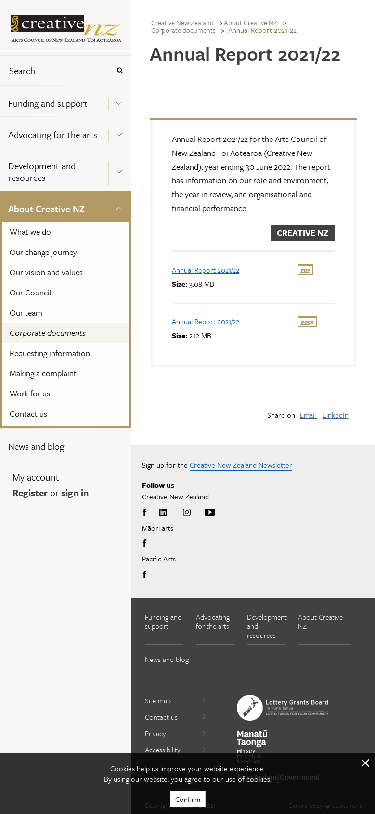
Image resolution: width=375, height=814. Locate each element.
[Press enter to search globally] (119, 70)
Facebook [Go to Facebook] (146, 513)
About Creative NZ (46, 208)
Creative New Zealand (182, 22)
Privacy (176, 733)
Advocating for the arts (52, 134)
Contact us (28, 413)
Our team (26, 312)
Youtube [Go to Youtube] (209, 513)
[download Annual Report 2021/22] (205, 270)
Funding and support (48, 103)
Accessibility (176, 749)
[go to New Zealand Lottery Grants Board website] (282, 708)
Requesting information (50, 353)
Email (309, 414)
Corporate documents (48, 333)
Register (30, 492)
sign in (75, 492)
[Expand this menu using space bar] (118, 100)
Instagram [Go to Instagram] (186, 513)
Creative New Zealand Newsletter (241, 464)
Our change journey (43, 252)
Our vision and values (46, 272)
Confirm (187, 799)
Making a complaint (43, 373)
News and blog (36, 446)
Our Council (31, 292)
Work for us (30, 393)
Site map (176, 700)
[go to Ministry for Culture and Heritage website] (252, 747)
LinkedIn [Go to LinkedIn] (163, 513)
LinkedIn (336, 414)
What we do (30, 232)
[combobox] (55, 70)
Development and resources (42, 171)
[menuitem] (65, 100)
